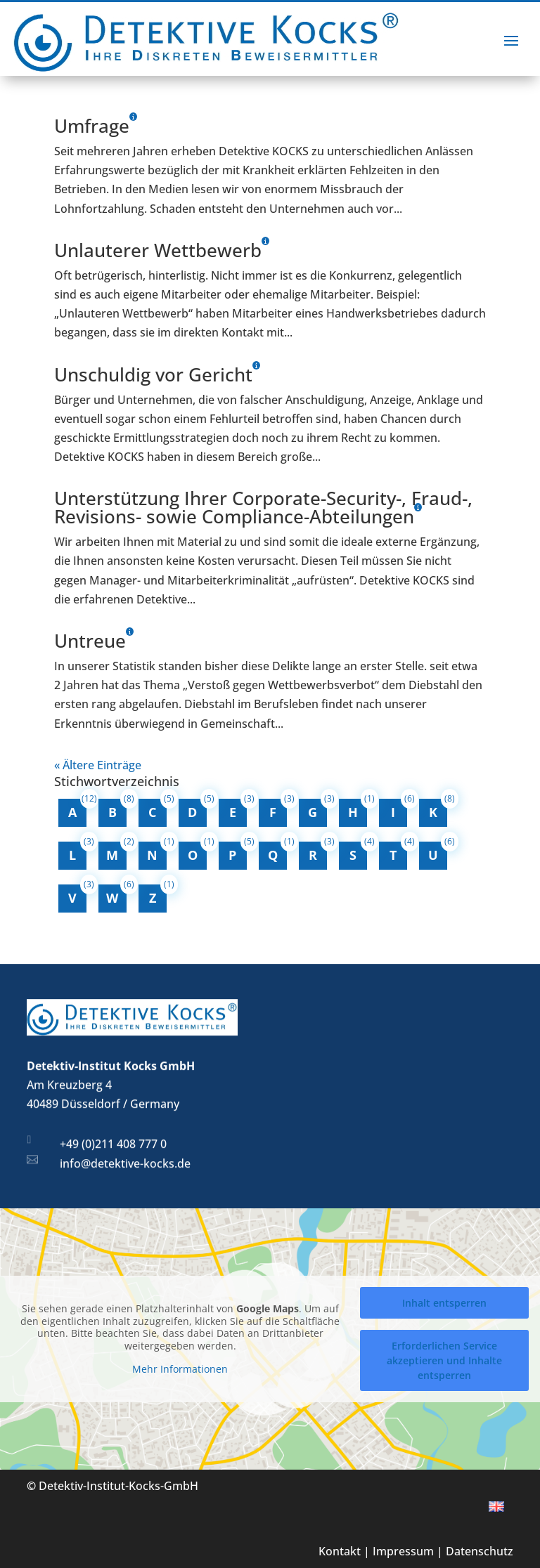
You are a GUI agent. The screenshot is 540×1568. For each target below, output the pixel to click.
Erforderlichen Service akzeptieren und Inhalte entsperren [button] (444, 1360)
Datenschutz (479, 1551)
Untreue (90, 640)
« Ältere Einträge (97, 765)
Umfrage (91, 125)
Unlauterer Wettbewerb (158, 250)
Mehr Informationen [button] (180, 1369)
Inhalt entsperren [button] (444, 1302)
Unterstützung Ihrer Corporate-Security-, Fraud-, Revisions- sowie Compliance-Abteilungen (263, 507)
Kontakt (340, 1551)
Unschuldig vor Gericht (153, 374)
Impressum (403, 1551)
